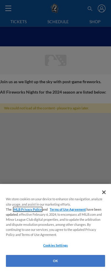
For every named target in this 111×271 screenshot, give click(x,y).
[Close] (103, 192)
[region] (55, 227)
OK (55, 261)
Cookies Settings (55, 245)
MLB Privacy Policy (28, 209)
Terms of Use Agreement (68, 209)
